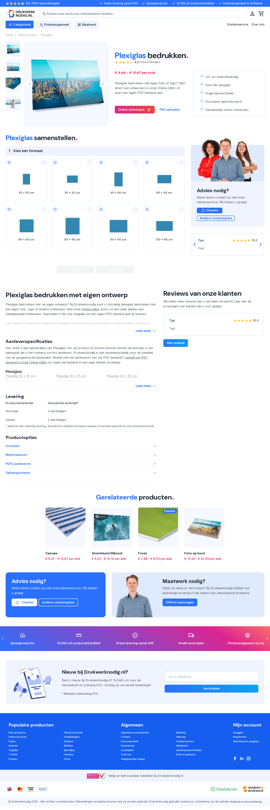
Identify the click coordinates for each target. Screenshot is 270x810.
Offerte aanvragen (180, 622)
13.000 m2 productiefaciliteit (192, 3)
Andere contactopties (216, 219)
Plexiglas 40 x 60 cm (122, 379)
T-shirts (13, 773)
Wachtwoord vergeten (246, 760)
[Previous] (30, 84)
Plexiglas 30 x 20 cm (71, 379)
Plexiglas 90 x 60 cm (122, 383)
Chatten (24, 622)
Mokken (68, 765)
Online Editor (91, 311)
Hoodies (69, 773)
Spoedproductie (154, 3)
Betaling (181, 751)
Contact (125, 756)
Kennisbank (128, 765)
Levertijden (127, 769)
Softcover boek (17, 756)
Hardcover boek (73, 751)
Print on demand (185, 773)
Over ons (257, 24)
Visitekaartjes (72, 756)
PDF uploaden (170, 110)
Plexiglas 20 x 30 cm (20, 379)
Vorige (75, 270)
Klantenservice (237, 24)
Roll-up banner (17, 751)
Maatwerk (182, 765)
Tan (172, 323)
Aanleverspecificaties (189, 769)
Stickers (68, 760)
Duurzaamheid (129, 760)
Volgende (115, 270)
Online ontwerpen (134, 110)
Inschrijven (211, 708)
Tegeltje (13, 769)
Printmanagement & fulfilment (240, 3)
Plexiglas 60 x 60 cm (71, 383)
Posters (13, 778)
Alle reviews (176, 345)
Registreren (240, 756)
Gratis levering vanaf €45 (118, 3)
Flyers (12, 760)
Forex (67, 778)
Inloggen (238, 751)
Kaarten (13, 765)
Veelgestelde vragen (133, 778)
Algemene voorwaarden (135, 751)
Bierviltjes (69, 769)
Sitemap (181, 756)
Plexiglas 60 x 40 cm (21, 383)
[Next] (103, 84)
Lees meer (146, 333)
